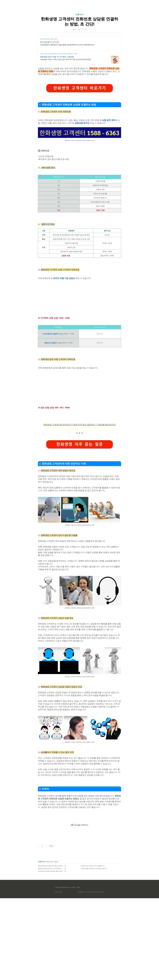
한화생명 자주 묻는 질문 (79, 444)
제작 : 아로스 (58, 892)
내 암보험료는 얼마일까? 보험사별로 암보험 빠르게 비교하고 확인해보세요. (67, 45)
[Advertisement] (79, 296)
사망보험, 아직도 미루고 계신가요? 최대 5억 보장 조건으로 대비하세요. (65, 59)
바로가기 (100, 334)
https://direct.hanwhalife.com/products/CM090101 (57, 54)
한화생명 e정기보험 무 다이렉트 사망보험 (57, 56)
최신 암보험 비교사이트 (49, 42)
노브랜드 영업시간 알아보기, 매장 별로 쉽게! (93, 868)
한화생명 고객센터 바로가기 (79, 88)
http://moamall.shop (47, 39)
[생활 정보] (80, 14)
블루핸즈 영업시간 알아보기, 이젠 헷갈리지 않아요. (51, 868)
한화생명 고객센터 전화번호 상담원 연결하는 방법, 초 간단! (79, 21)
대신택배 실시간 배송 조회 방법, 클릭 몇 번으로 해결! (51, 871)
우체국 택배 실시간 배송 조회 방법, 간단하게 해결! (51, 866)
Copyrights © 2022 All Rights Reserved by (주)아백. (91, 892)
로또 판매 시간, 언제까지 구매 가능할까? (91, 866)
